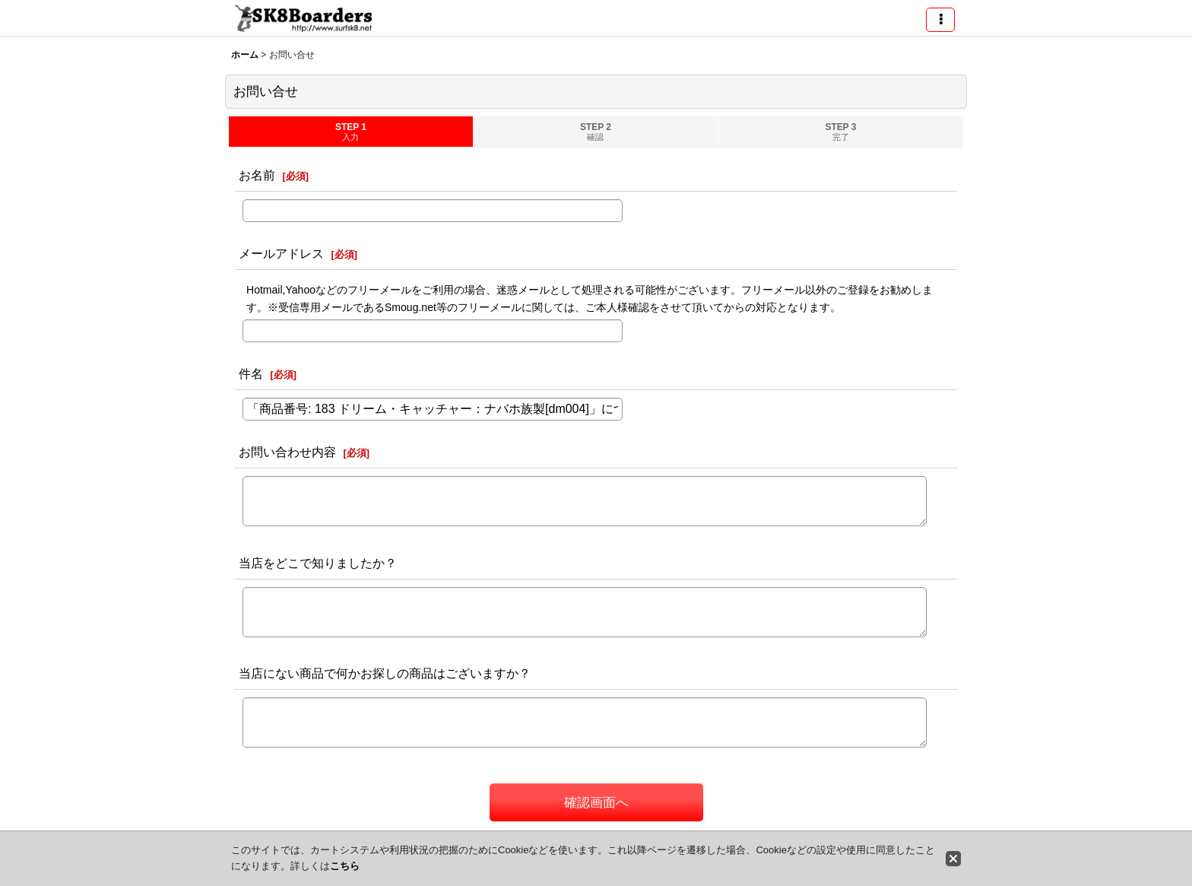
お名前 (257, 175)
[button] (940, 20)
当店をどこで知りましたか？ (318, 563)
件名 (251, 373)
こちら (345, 866)
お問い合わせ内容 (287, 452)
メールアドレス (281, 253)
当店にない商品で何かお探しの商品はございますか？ (385, 673)
